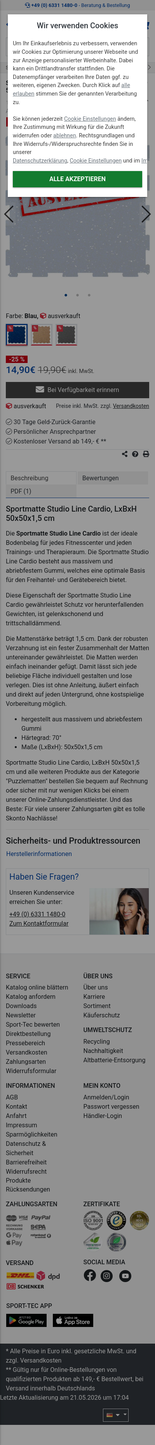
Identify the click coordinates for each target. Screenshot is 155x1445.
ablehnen (64, 135)
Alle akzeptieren (77, 179)
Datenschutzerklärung (40, 161)
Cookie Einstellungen (90, 119)
